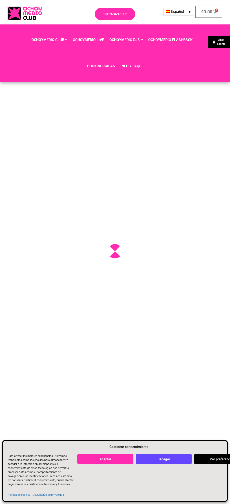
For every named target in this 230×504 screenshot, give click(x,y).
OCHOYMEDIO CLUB (47, 40)
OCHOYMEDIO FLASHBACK (170, 40)
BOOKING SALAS (101, 66)
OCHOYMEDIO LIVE (88, 40)
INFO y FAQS (131, 66)
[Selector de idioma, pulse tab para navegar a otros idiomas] (178, 11)
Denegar (163, 459)
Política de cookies (19, 494)
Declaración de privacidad (48, 494)
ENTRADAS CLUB (115, 14)
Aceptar (105, 459)
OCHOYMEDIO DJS (124, 40)
